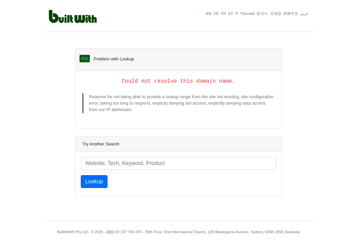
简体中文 (290, 13)
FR (223, 13)
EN (209, 13)
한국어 (262, 13)
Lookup (94, 181)
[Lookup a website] (178, 163)
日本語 (275, 13)
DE (216, 13)
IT (237, 13)
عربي (304, 13)
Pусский (248, 13)
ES (230, 13)
